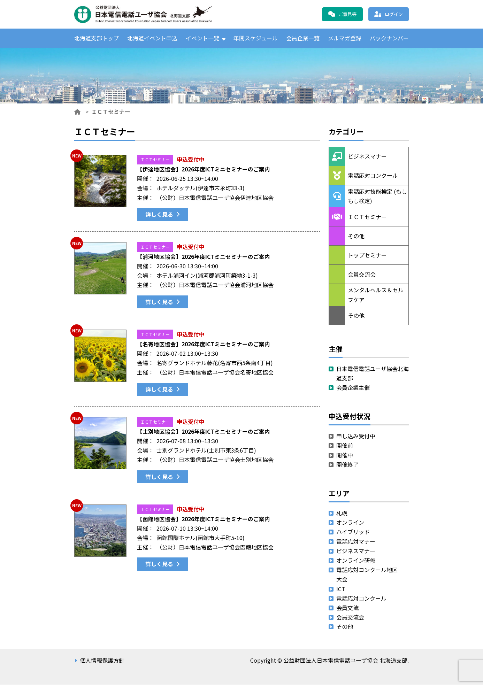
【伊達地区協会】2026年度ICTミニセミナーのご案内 (203, 170)
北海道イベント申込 (152, 38)
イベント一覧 (202, 38)
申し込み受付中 (355, 437)
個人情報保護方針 (102, 662)
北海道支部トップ (96, 38)
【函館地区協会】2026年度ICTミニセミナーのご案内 (203, 520)
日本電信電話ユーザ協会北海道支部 (372, 375)
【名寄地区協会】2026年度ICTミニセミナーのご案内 (203, 345)
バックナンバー (389, 38)
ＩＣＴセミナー (155, 161)
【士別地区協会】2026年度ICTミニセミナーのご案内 (203, 433)
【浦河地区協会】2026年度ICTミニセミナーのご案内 (203, 258)
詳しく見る (159, 215)
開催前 (344, 447)
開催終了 (347, 466)
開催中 (344, 456)
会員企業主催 (353, 389)
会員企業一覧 (303, 38)
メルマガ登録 (344, 38)
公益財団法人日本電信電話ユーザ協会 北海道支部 (149, 14)
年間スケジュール (255, 38)
